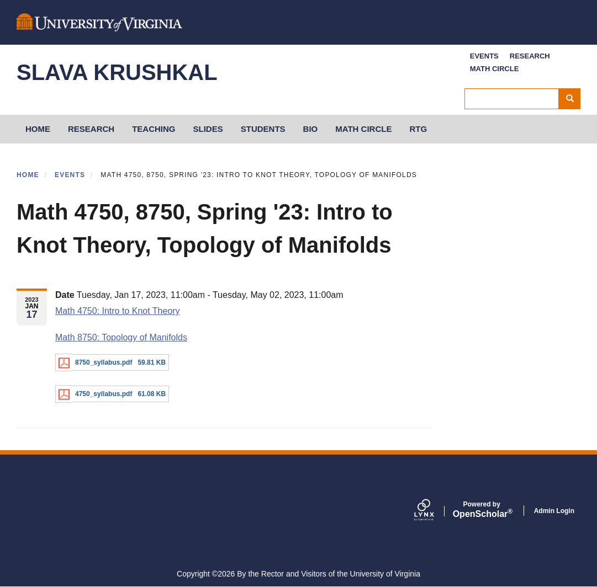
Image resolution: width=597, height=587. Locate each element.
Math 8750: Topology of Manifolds (121, 337)
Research (530, 56)
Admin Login (554, 511)
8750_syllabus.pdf (103, 362)
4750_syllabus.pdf (103, 394)
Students (263, 129)
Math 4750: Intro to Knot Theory (117, 311)
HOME (37, 129)
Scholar (482, 510)
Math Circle (494, 69)
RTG (418, 129)
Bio (310, 129)
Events (484, 56)
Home (28, 175)
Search (573, 98)
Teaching (153, 129)
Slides (208, 129)
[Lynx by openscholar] (433, 511)
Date (65, 295)
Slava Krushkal (117, 72)
